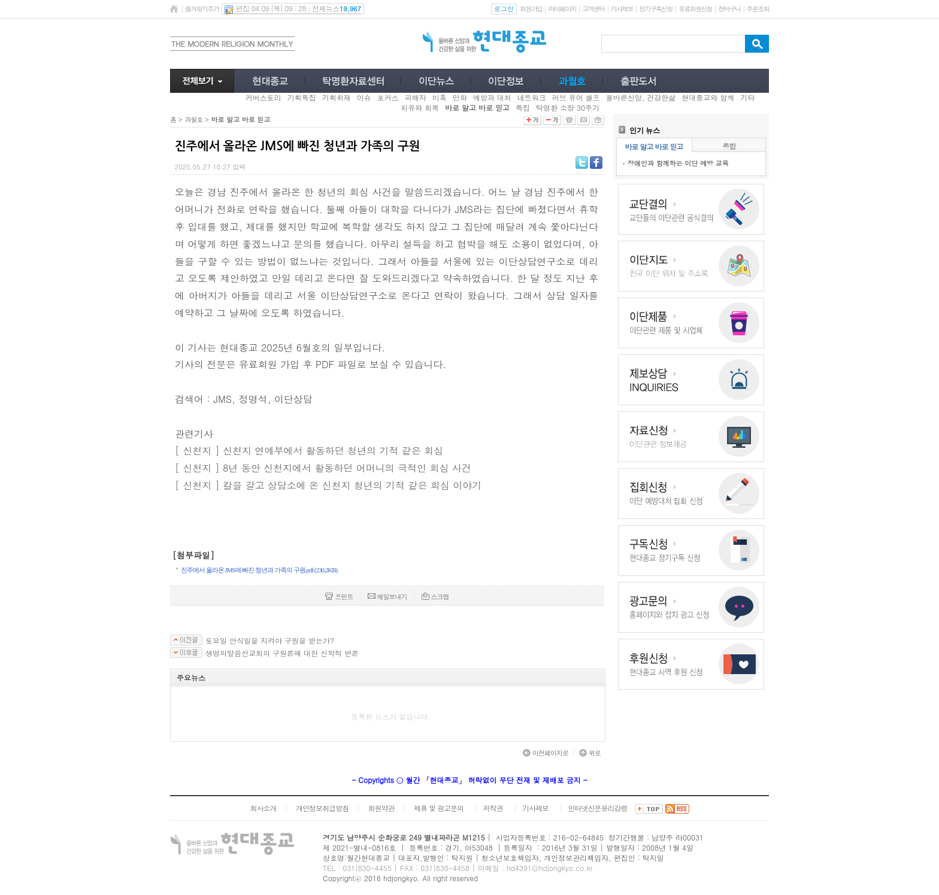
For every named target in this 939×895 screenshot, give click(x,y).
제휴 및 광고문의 (439, 808)
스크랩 (435, 596)
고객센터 (593, 8)
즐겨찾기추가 (202, 8)
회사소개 (263, 808)
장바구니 (729, 8)
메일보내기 (387, 596)
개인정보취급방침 (322, 808)
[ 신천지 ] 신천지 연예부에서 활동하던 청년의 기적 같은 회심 (309, 450)
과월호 (193, 119)
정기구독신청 (656, 8)
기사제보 (622, 8)
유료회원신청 (695, 8)
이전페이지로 (545, 752)
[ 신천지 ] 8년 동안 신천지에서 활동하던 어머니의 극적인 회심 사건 (323, 468)
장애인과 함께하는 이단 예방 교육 (678, 163)
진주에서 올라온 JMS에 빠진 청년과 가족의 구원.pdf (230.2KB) (259, 570)
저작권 (493, 808)
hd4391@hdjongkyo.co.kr (550, 868)
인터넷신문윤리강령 (598, 808)
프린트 (339, 596)
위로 (590, 752)
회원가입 (531, 8)
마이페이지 (562, 8)
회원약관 (381, 808)
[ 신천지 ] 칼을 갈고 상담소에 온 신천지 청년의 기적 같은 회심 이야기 (328, 485)
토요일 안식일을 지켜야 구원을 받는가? (269, 640)
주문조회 (758, 8)
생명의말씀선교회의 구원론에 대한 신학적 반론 (282, 653)
